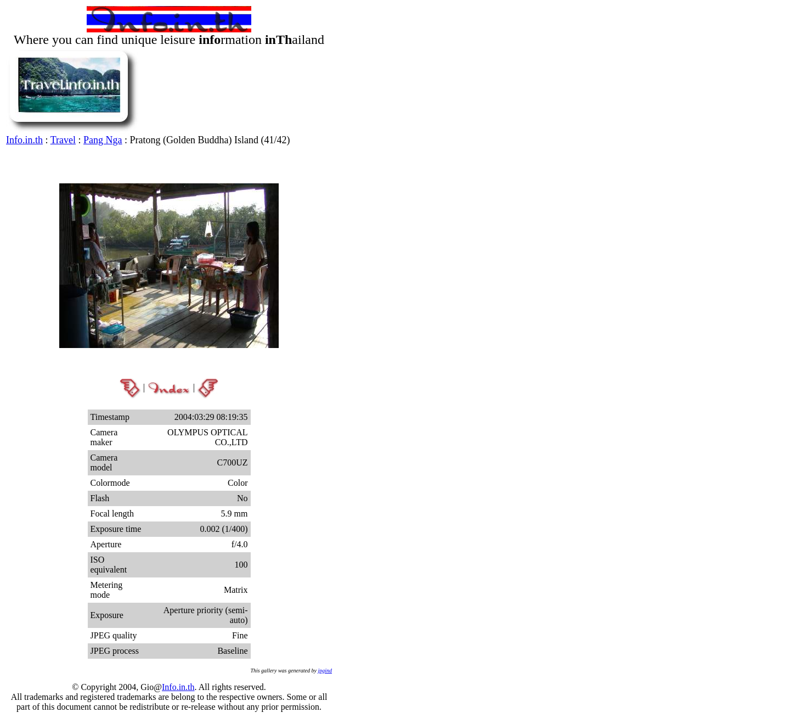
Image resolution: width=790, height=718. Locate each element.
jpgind (325, 670)
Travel (63, 139)
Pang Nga (102, 139)
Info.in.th (24, 139)
